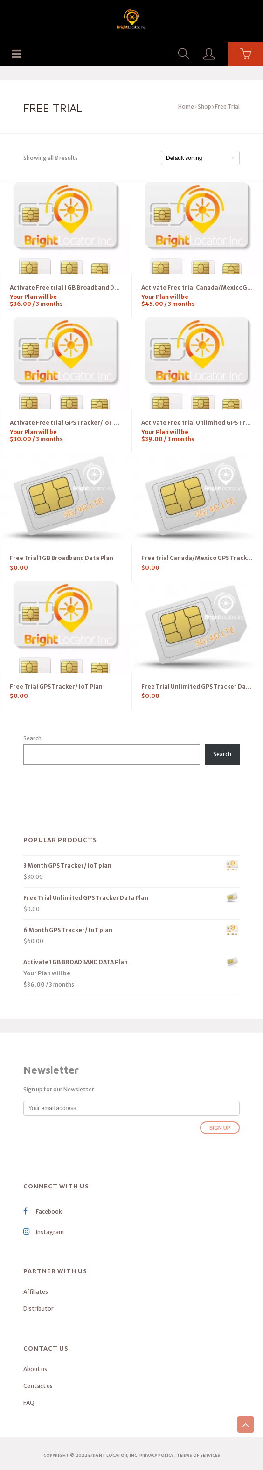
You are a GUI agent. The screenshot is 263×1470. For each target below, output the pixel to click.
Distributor (38, 1308)
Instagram (43, 1231)
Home (186, 106)
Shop (204, 106)
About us (35, 1369)
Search (32, 738)
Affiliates (35, 1291)
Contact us (38, 1385)
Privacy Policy (156, 1455)
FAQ (29, 1402)
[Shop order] (200, 158)
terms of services (198, 1455)
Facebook (42, 1211)
